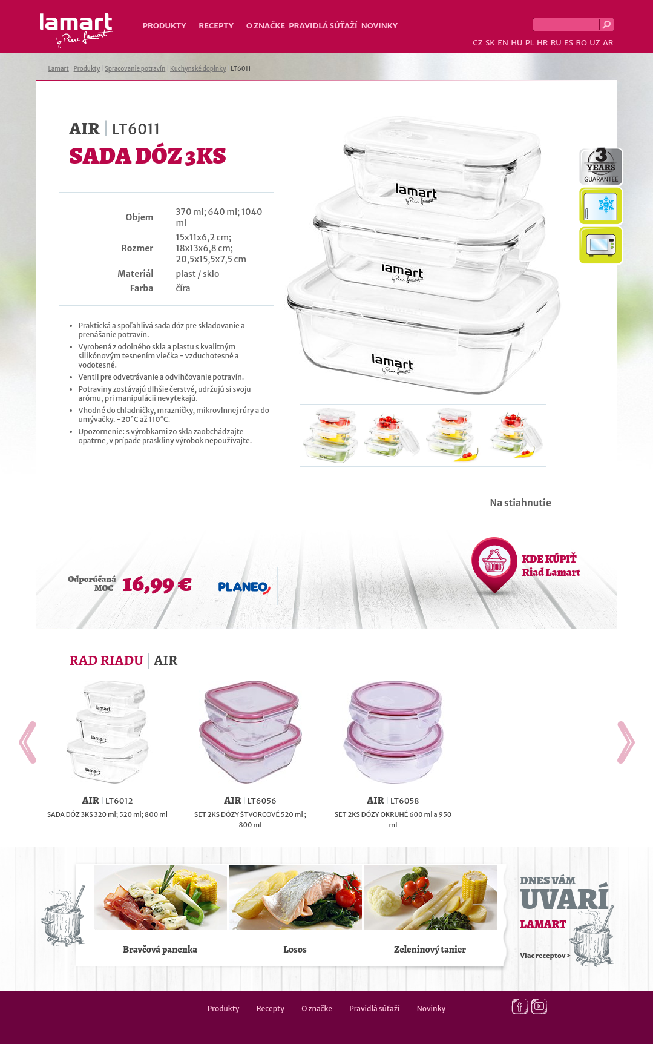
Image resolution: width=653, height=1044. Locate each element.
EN (502, 43)
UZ (594, 43)
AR (608, 43)
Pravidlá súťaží (323, 26)
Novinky (379, 26)
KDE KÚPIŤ (551, 566)
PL (529, 43)
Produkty (164, 26)
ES (568, 43)
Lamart (76, 31)
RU (556, 43)
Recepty (216, 26)
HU (516, 43)
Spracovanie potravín (135, 69)
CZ (477, 43)
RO (581, 43)
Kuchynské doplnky (198, 69)
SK (490, 43)
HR (542, 43)
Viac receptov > (545, 955)
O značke (265, 26)
